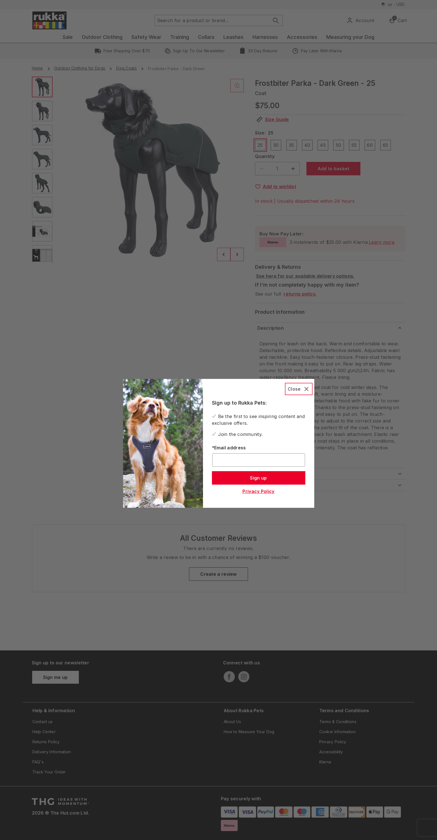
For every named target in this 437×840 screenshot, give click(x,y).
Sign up (258, 478)
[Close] (299, 389)
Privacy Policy (258, 491)
